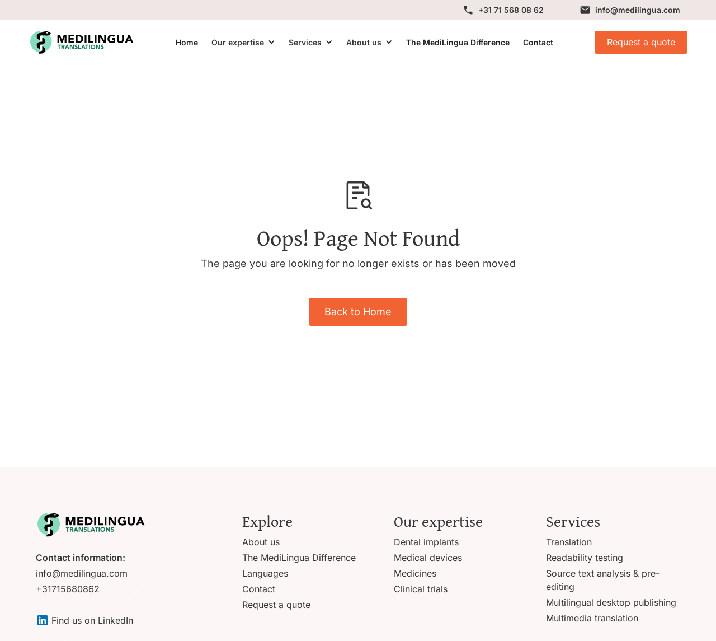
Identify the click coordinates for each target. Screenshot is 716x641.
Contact (538, 42)
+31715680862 (68, 589)
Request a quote (641, 42)
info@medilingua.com (82, 573)
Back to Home (358, 311)
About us (363, 42)
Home (187, 42)
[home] (81, 42)
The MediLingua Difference (458, 42)
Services (305, 42)
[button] (243, 42)
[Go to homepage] (90, 524)
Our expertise (237, 42)
